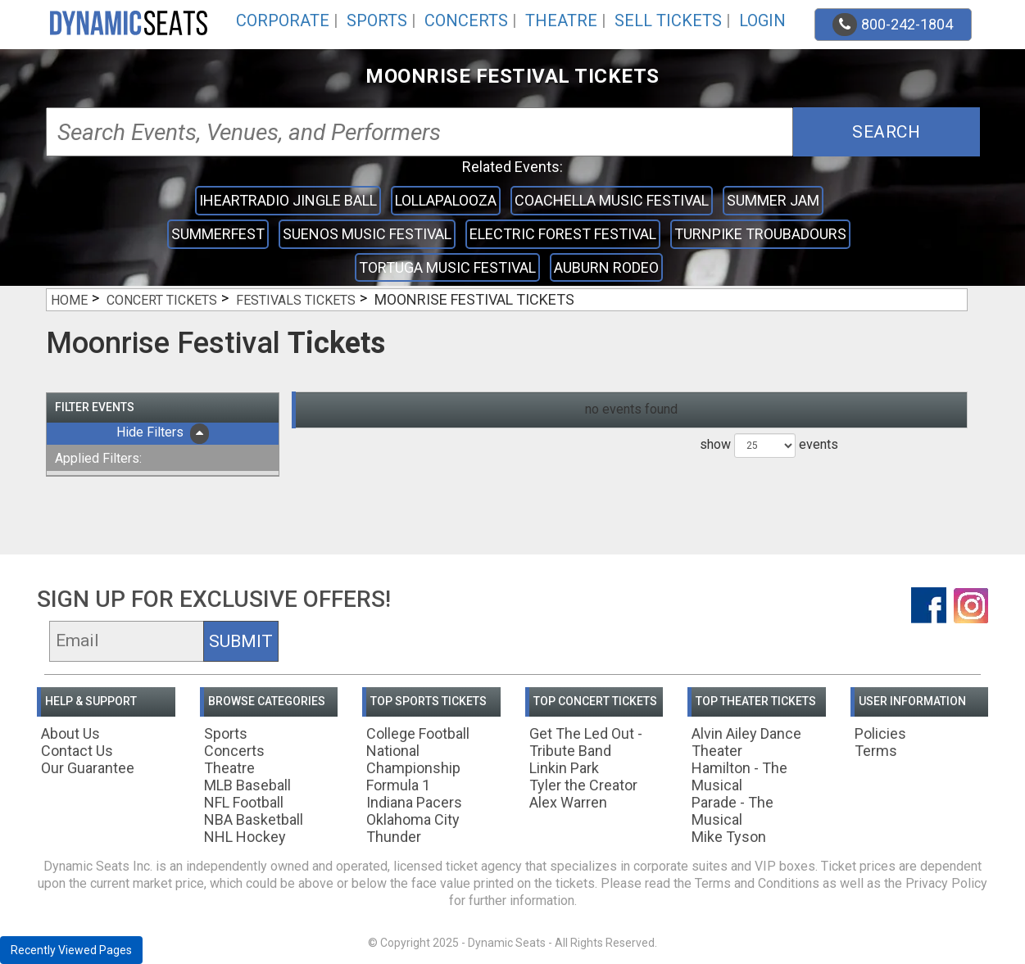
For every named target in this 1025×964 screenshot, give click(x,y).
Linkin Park (564, 767)
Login (762, 20)
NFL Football (243, 802)
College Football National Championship (417, 750)
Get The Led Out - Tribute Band (585, 742)
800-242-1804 (892, 24)
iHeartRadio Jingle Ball (288, 200)
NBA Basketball (253, 819)
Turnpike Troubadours (760, 233)
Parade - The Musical (732, 811)
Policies (880, 733)
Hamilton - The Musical (739, 776)
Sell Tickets (668, 20)
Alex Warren (568, 802)
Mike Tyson (729, 836)
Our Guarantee (87, 767)
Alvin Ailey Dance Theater (746, 742)
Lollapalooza (446, 200)
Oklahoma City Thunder (413, 828)
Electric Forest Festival (562, 233)
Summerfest (218, 233)
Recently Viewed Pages (71, 950)
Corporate (282, 20)
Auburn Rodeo (606, 267)
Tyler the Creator (583, 785)
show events (769, 445)
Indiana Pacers (414, 802)
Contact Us (77, 750)
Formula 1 (398, 785)
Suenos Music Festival (367, 233)
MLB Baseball (247, 785)
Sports (377, 20)
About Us (70, 733)
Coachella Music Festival (612, 200)
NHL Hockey (245, 836)
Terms (876, 750)
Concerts (466, 20)
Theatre (561, 20)
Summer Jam (773, 200)
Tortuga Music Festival (447, 267)
